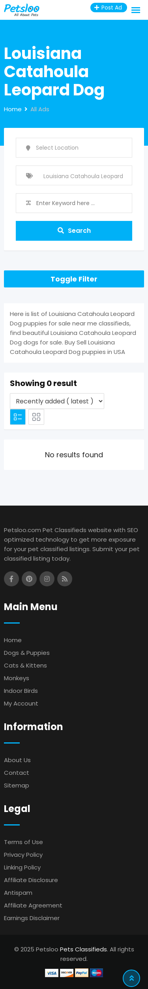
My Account (21, 703)
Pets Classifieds (83, 949)
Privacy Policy (23, 854)
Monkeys (16, 678)
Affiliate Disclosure (31, 880)
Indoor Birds (21, 691)
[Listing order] (57, 401)
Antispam (18, 892)
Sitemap (16, 785)
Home (13, 640)
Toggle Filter (74, 279)
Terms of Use (23, 842)
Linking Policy (22, 867)
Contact (16, 772)
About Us (17, 760)
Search (74, 230)
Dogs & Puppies (27, 653)
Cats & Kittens (25, 665)
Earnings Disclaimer (32, 918)
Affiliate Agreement (33, 905)
